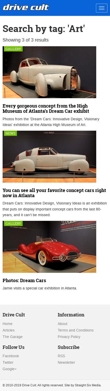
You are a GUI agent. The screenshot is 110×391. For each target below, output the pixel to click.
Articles (9, 330)
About (62, 323)
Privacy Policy (69, 336)
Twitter (8, 362)
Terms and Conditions (76, 330)
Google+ (10, 369)
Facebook (11, 356)
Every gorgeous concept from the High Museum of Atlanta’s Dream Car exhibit (46, 108)
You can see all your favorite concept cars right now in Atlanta (54, 193)
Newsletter (66, 362)
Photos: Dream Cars (24, 280)
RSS (61, 356)
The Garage (13, 336)
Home (7, 323)
